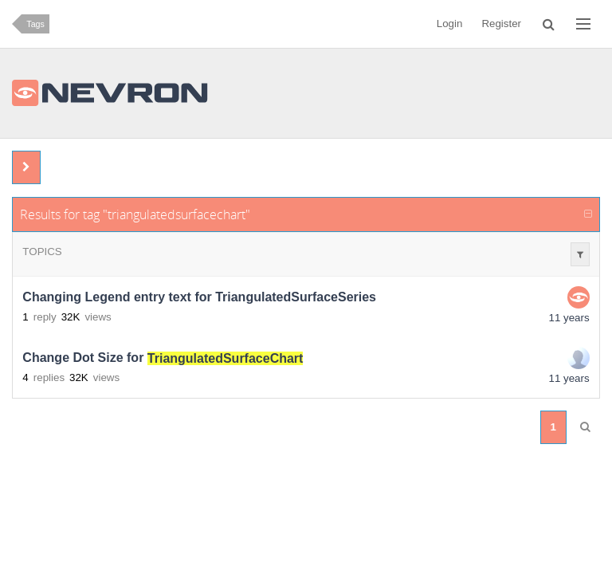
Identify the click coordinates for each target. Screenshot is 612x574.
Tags (35, 24)
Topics (41, 252)
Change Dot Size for (162, 358)
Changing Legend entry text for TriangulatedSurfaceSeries (199, 298)
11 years (569, 318)
